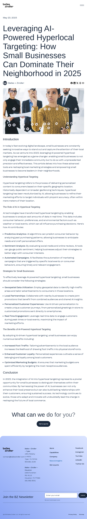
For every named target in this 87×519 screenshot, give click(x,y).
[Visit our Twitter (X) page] (79, 464)
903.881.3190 (30, 462)
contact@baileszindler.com (13, 457)
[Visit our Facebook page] (79, 448)
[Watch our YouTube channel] (78, 456)
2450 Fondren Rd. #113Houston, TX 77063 (32, 475)
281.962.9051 (30, 481)
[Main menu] (82, 5)
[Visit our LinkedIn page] (78, 460)
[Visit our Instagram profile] (79, 452)
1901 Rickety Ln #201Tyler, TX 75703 (31, 456)
